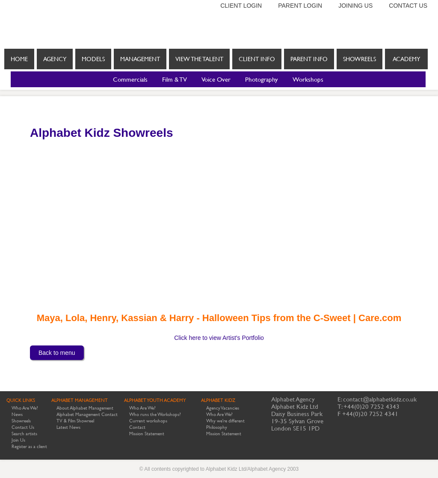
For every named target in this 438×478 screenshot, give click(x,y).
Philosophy (216, 427)
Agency (54, 59)
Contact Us (23, 427)
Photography (261, 79)
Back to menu (56, 352)
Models (93, 59)
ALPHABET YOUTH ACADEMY (155, 400)
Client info (257, 59)
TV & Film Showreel (75, 421)
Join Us (18, 440)
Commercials (130, 79)
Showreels (359, 62)
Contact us (408, 5)
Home (19, 59)
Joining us (355, 5)
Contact (137, 427)
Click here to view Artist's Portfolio (219, 337)
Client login (241, 5)
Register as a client (29, 446)
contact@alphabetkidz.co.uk (380, 399)
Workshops (308, 79)
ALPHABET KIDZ (218, 400)
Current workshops (148, 421)
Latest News (68, 427)
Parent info (309, 59)
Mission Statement (146, 434)
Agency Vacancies (222, 408)
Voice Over (216, 79)
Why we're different (225, 421)
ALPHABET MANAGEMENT (79, 400)
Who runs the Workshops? (155, 414)
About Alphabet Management (84, 408)
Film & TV (174, 79)
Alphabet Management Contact (87, 414)
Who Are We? (25, 408)
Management (140, 59)
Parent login (300, 5)
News (17, 414)
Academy (406, 59)
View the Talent (199, 59)
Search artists (24, 434)
